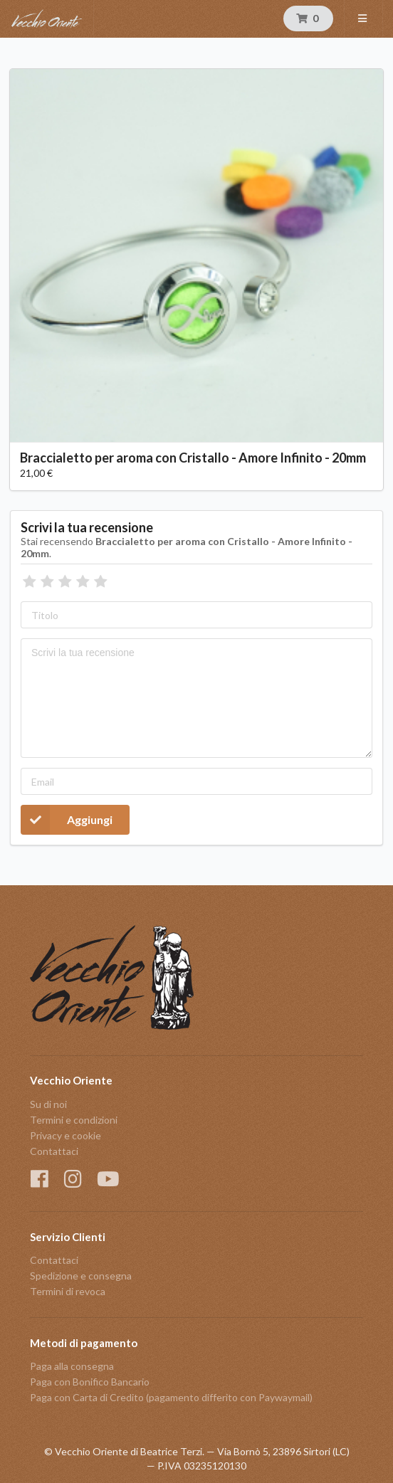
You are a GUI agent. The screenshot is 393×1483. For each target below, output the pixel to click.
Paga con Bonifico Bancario (90, 1382)
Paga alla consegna (72, 1366)
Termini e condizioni (73, 1120)
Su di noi (48, 1104)
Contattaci (54, 1151)
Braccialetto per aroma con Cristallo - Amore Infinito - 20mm (193, 457)
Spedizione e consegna (81, 1276)
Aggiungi (66, 819)
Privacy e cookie (65, 1135)
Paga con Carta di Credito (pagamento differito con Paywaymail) (171, 1397)
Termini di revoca (67, 1291)
